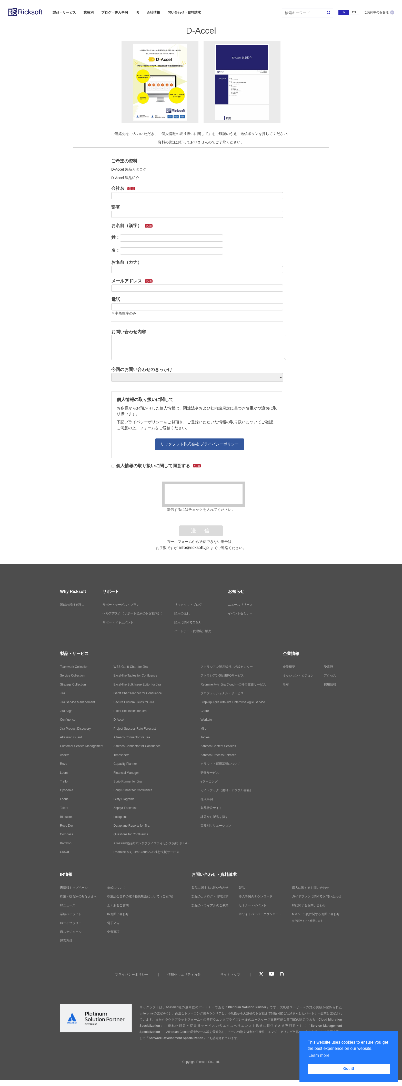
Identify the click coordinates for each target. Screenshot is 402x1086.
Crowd (64, 852)
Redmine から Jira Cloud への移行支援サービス (146, 852)
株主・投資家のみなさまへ (78, 896)
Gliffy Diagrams (124, 799)
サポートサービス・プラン (121, 604)
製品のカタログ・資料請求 (210, 896)
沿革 (286, 684)
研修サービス (209, 773)
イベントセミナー (240, 613)
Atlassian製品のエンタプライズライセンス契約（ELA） (152, 843)
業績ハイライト (71, 914)
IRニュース (67, 905)
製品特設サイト (211, 808)
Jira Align (66, 711)
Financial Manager (126, 773)
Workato (206, 719)
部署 (115, 207)
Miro (203, 728)
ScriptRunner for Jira (128, 781)
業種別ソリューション (215, 825)
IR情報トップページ (74, 887)
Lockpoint (120, 817)
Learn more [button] (318, 1055)
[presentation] (203, 494)
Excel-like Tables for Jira (130, 711)
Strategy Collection (73, 684)
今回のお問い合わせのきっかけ (141, 369)
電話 (115, 299)
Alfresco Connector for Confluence (137, 746)
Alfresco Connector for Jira (132, 737)
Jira (62, 693)
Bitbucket (66, 817)
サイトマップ (230, 974)
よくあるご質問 (118, 905)
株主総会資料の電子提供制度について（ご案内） (141, 896)
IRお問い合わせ (118, 914)
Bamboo (66, 843)
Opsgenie (66, 790)
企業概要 (289, 667)
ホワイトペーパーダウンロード (260, 914)
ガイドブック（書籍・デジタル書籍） (226, 790)
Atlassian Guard (71, 737)
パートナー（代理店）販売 (192, 631)
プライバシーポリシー (131, 974)
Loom (64, 773)
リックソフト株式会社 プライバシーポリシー (199, 444)
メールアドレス (132, 281)
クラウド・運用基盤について (220, 764)
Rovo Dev (67, 825)
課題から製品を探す (214, 817)
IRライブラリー (71, 923)
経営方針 (66, 940)
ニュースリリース (240, 604)
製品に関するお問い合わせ (210, 887)
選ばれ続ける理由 (72, 604)
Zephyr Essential (125, 808)
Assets (64, 755)
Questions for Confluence (131, 834)
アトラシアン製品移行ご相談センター (226, 667)
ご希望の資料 (124, 161)
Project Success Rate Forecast (135, 728)
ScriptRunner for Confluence (133, 790)
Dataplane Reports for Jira (131, 825)
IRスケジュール (71, 932)
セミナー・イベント (252, 905)
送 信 (201, 531)
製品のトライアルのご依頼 (210, 905)
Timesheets (121, 755)
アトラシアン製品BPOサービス (222, 675)
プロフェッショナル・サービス (222, 693)
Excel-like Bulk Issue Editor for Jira (137, 684)
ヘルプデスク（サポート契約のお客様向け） (133, 613)
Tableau (205, 737)
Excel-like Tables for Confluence (135, 675)
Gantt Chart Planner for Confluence (138, 693)
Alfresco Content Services (218, 746)
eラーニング (209, 781)
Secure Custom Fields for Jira (134, 702)
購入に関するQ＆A (187, 622)
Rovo (63, 764)
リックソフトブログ (188, 604)
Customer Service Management (81, 746)
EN (354, 12)
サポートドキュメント (118, 622)
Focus (64, 799)
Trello (64, 781)
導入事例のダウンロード (256, 896)
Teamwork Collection (74, 667)
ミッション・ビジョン (298, 675)
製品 (242, 887)
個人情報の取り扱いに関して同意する (156, 465)
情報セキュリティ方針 (184, 974)
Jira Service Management (77, 702)
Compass (66, 834)
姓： (115, 237)
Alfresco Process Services (218, 755)
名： (115, 250)
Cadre (204, 711)
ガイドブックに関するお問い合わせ (316, 896)
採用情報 (330, 684)
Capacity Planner (125, 764)
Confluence (68, 719)
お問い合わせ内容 (128, 331)
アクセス (330, 675)
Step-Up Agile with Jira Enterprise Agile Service (232, 702)
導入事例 (206, 799)
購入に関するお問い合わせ (310, 887)
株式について (116, 887)
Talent (64, 808)
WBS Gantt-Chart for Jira (131, 667)
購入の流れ (182, 613)
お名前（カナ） (126, 262)
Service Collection (72, 675)
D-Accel (119, 719)
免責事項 (113, 932)
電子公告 (113, 923)
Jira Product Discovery (75, 728)
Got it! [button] (348, 1069)
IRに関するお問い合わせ (309, 905)
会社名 (123, 188)
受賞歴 (328, 667)
